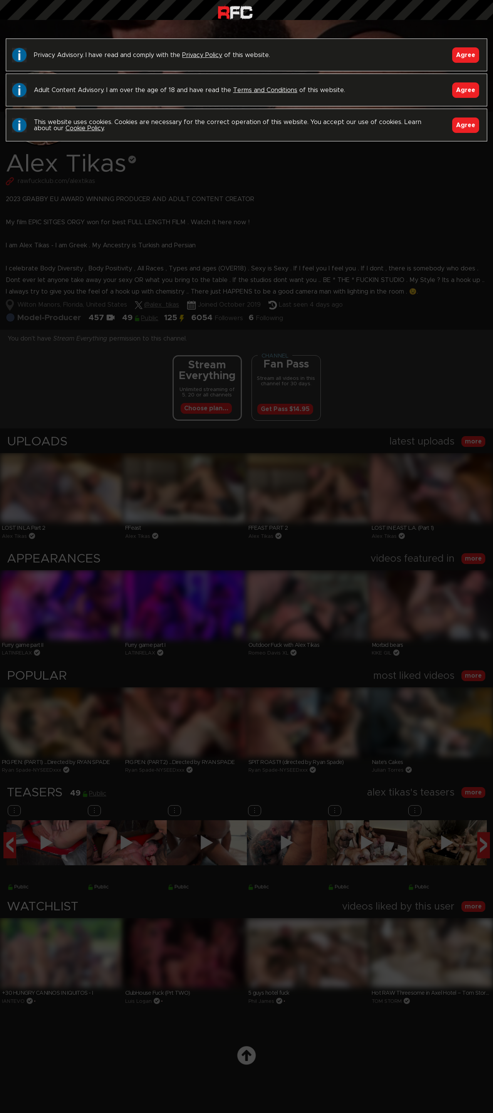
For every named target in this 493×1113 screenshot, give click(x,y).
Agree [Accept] (465, 55)
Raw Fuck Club (235, 12)
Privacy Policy (202, 55)
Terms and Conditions (265, 90)
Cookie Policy (84, 128)
